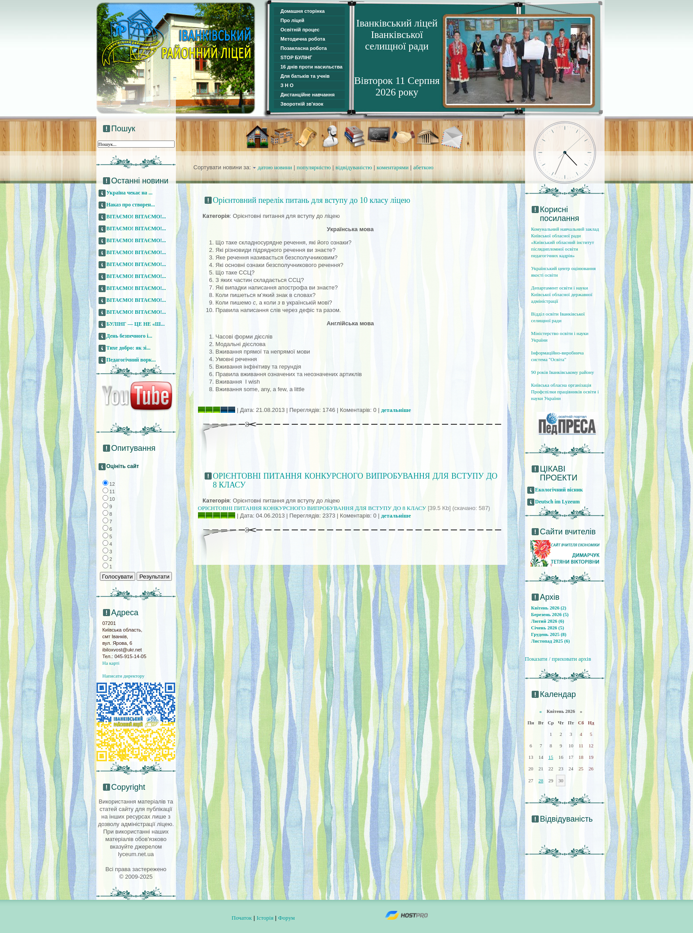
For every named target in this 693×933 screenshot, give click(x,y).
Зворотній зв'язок (302, 104)
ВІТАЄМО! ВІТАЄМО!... (136, 216)
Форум (286, 917)
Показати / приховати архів (558, 658)
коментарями (392, 167)
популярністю (314, 167)
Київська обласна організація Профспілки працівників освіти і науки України (565, 391)
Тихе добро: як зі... (129, 348)
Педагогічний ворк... (131, 360)
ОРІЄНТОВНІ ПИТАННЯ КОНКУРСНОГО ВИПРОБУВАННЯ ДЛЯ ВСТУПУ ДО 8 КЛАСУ (312, 508)
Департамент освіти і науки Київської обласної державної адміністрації (562, 294)
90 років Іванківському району (562, 372)
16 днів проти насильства (312, 66)
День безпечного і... (129, 336)
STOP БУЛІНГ (296, 57)
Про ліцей (293, 20)
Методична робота (303, 39)
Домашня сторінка (303, 11)
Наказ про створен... (131, 205)
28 (540, 780)
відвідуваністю (353, 167)
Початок (242, 917)
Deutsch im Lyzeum (557, 502)
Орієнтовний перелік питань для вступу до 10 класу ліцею (312, 200)
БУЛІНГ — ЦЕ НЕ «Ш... (136, 324)
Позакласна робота (304, 48)
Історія (264, 917)
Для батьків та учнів (305, 76)
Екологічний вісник (559, 490)
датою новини (275, 167)
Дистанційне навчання (308, 94)
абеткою (423, 167)
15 (550, 757)
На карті (111, 663)
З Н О (287, 85)
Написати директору (124, 675)
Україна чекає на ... (130, 193)
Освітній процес (300, 29)
